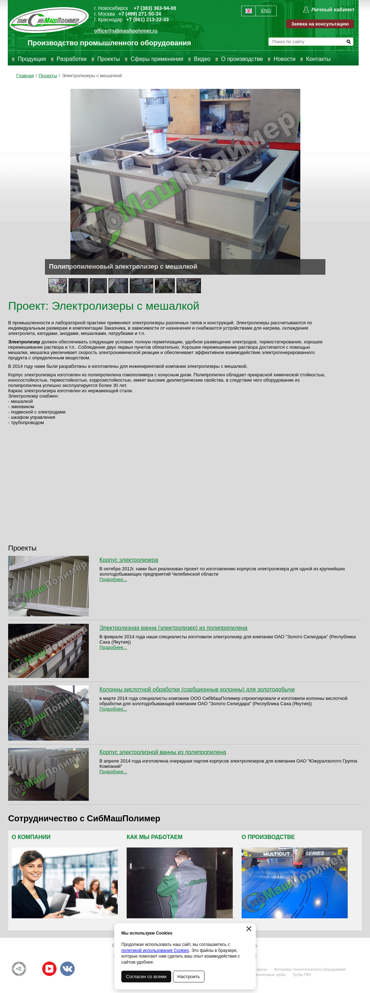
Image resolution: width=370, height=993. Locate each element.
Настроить (189, 976)
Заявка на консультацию (320, 24)
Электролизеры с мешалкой (92, 75)
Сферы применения (157, 59)
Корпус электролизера (128, 560)
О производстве (242, 59)
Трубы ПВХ (302, 975)
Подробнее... (113, 579)
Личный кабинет (333, 9)
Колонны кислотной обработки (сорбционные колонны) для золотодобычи (197, 689)
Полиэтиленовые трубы (266, 975)
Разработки (72, 59)
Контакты (318, 59)
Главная (25, 75)
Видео (202, 59)
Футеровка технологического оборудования (310, 969)
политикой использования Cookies (155, 950)
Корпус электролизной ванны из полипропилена (162, 752)
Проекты (108, 59)
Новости (284, 59)
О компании (31, 837)
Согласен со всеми (146, 976)
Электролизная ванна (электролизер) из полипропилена (173, 628)
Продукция (32, 59)
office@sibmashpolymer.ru (125, 31)
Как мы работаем (155, 837)
